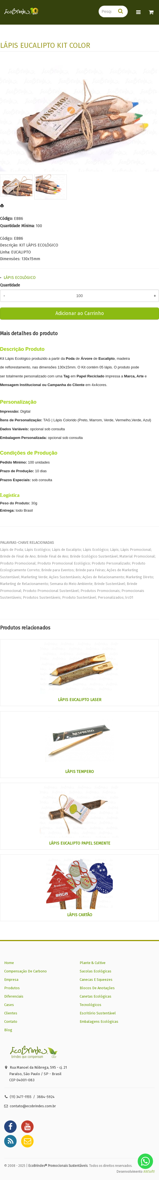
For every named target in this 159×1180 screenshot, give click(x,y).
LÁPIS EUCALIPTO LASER (79, 699)
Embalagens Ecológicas (99, 1021)
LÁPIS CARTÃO (79, 915)
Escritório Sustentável (98, 1013)
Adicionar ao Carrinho (79, 313)
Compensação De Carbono (25, 971)
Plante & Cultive (93, 963)
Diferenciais (13, 996)
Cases (9, 1005)
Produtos (12, 988)
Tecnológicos (90, 1005)
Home (9, 963)
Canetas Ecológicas (95, 996)
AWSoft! (149, 1172)
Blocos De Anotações (97, 988)
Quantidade (10, 285)
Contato (10, 1021)
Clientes (10, 1013)
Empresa (11, 979)
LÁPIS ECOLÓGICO (20, 277)
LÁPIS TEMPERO (79, 771)
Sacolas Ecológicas (95, 971)
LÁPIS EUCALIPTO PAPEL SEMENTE (79, 843)
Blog (8, 1030)
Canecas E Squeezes (96, 979)
